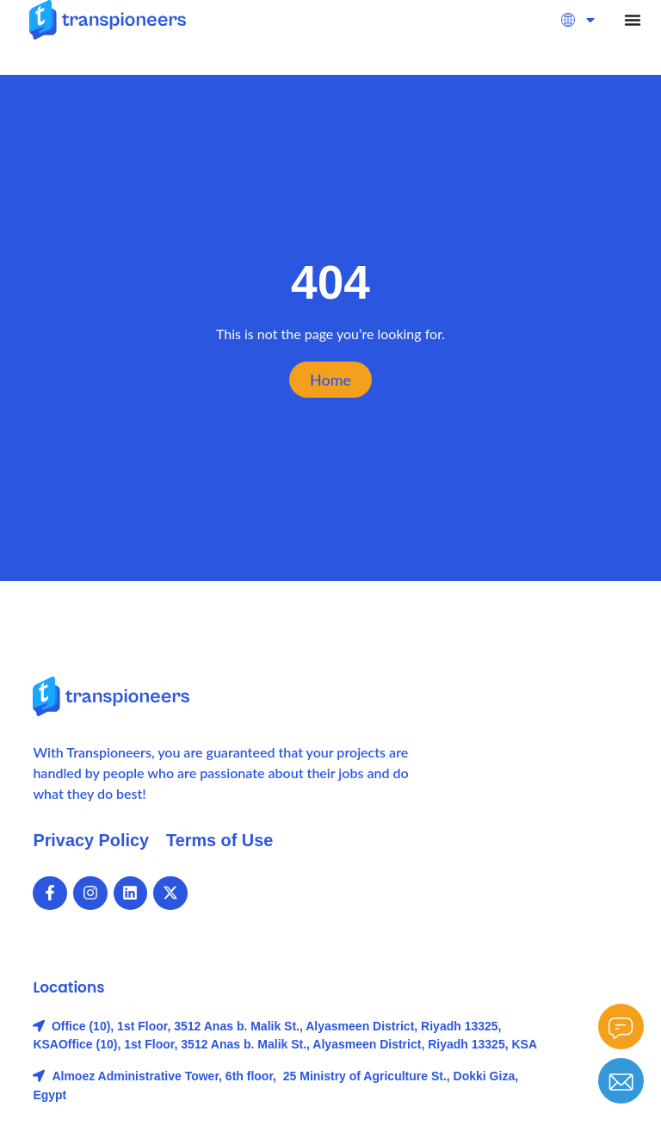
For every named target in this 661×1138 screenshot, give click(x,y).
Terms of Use (221, 840)
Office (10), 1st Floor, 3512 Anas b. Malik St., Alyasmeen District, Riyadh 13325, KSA (298, 1044)
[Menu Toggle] (632, 19)
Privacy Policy (91, 840)
